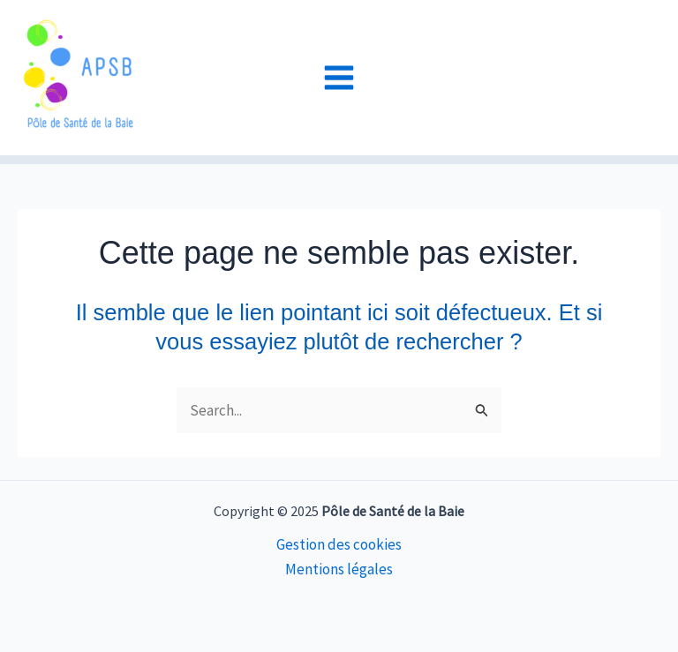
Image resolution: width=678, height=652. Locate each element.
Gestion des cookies (339, 544)
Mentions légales (339, 569)
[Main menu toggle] (339, 77)
